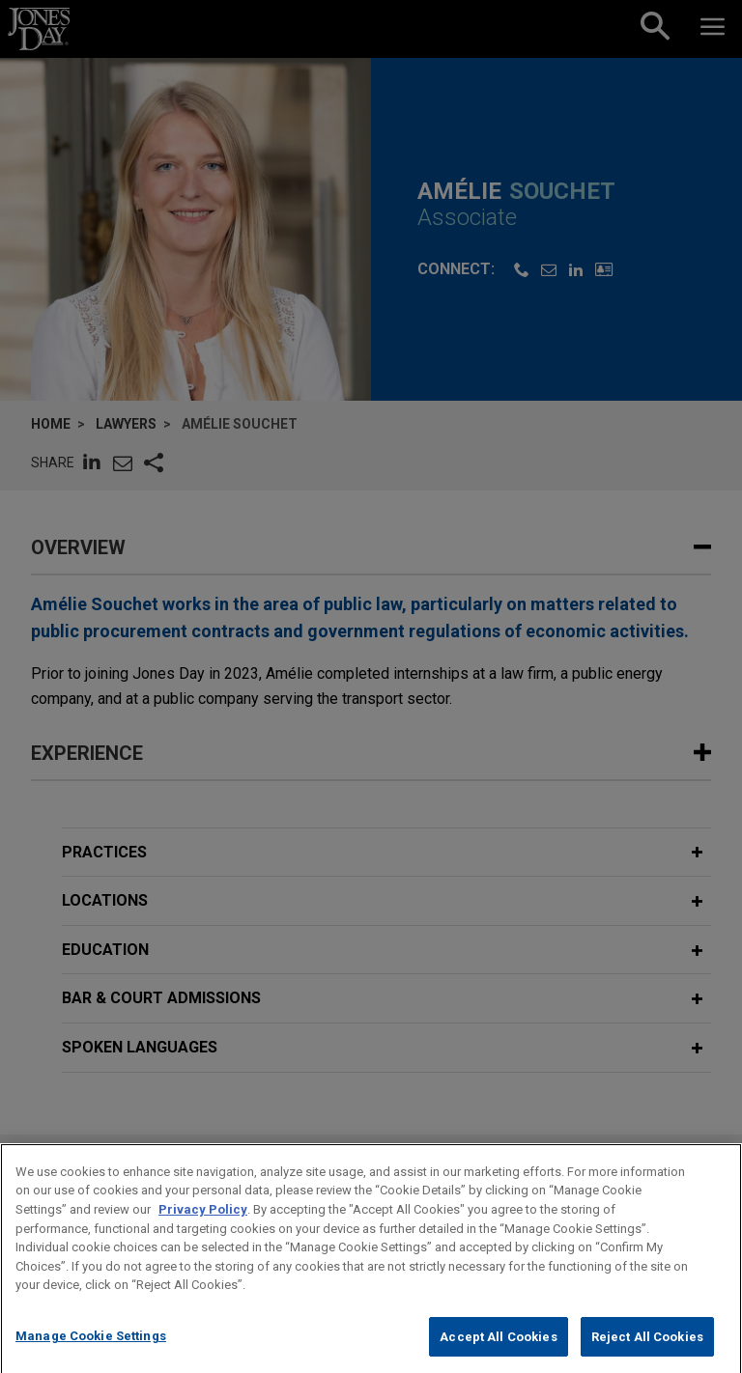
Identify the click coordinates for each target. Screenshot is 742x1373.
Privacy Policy (202, 1228)
